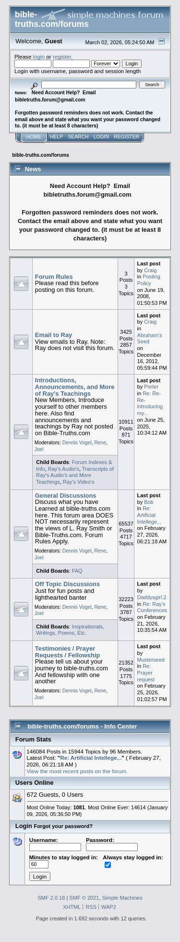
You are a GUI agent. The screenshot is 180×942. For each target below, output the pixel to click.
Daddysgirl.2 (152, 597)
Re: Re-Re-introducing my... (150, 403)
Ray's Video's (79, 482)
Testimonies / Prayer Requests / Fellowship (67, 652)
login (39, 56)
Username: (55, 843)
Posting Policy (148, 280)
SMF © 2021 (84, 898)
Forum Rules (54, 276)
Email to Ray (53, 335)
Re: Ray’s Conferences (152, 607)
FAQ (77, 571)
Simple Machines (122, 898)
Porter (151, 386)
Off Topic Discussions (67, 584)
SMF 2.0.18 (51, 898)
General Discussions (65, 495)
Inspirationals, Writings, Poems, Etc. (70, 630)
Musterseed (151, 660)
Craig (150, 270)
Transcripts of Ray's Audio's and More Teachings (75, 475)
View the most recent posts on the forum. (77, 771)
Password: (112, 843)
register (62, 56)
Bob (149, 502)
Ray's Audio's (63, 469)
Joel (39, 449)
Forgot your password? (63, 826)
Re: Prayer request (146, 672)
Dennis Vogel (77, 442)
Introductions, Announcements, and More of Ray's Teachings (75, 387)
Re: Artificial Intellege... (149, 514)
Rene (100, 442)
